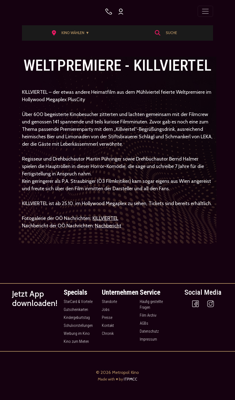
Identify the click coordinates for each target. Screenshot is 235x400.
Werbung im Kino (77, 333)
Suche (171, 33)
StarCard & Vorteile (78, 301)
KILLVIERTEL (105, 218)
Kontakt (108, 325)
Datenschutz (149, 331)
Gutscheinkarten (76, 309)
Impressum (148, 339)
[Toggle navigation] (205, 11)
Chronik (108, 333)
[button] (72, 33)
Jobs (106, 309)
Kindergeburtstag (77, 317)
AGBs (144, 323)
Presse (107, 317)
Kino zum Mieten (76, 341)
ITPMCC (130, 379)
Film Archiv (148, 315)
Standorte (109, 301)
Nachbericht (108, 226)
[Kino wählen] (108, 11)
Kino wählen (75, 33)
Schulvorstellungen (78, 325)
